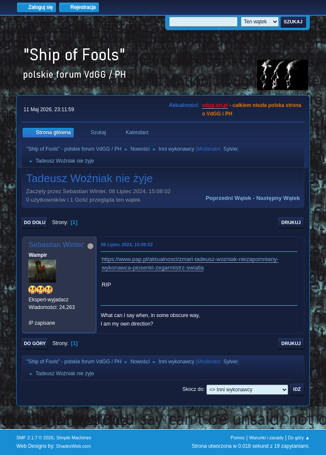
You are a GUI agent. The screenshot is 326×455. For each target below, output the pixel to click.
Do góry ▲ (298, 437)
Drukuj (291, 222)
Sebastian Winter (55, 245)
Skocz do (193, 389)
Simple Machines (73, 437)
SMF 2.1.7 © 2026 (34, 437)
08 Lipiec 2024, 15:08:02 (126, 244)
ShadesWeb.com (73, 446)
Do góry (35, 343)
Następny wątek (278, 198)
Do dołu (34, 222)
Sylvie (230, 149)
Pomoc (237, 437)
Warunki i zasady (266, 437)
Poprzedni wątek (228, 198)
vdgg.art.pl (215, 105)
